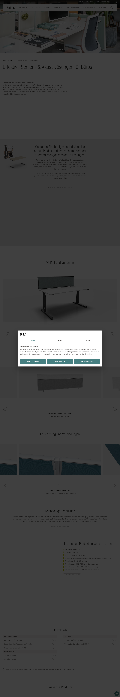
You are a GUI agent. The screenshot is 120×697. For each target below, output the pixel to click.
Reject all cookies (33, 361)
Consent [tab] (32, 340)
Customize (60, 361)
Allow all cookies (87, 361)
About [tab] (88, 340)
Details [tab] (60, 340)
